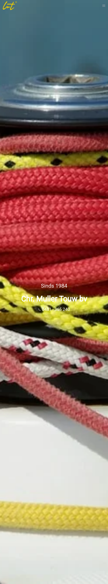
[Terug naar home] (10, 5)
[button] (103, 5)
